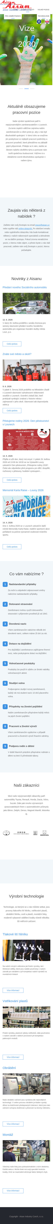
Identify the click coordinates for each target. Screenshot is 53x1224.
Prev (10, 175)
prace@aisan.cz (42, 225)
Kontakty (29, 23)
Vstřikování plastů (15, 1001)
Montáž (8, 1134)
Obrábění (9, 1068)
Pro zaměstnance (13, 16)
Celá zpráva (12, 344)
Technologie (43, 16)
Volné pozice (43, 9)
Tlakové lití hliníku (15, 934)
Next (43, 175)
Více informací (13, 990)
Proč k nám (29, 16)
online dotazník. (26, 228)
